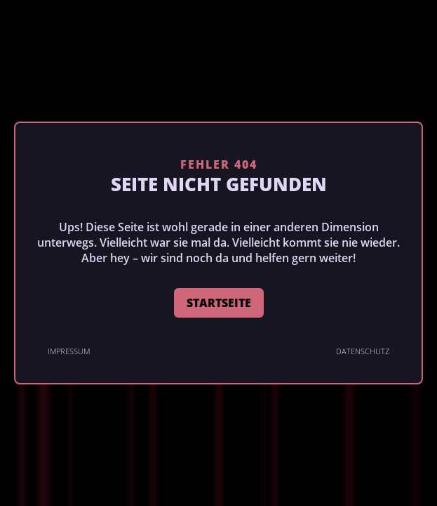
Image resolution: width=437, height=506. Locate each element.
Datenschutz (362, 351)
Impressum (69, 351)
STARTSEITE (219, 303)
